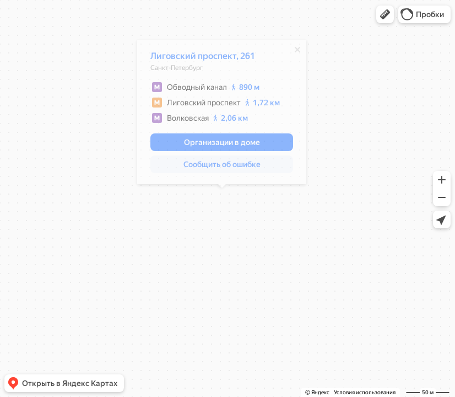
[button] (385, 14)
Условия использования (365, 392)
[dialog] (221, 114)
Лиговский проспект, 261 (202, 58)
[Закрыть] (297, 52)
